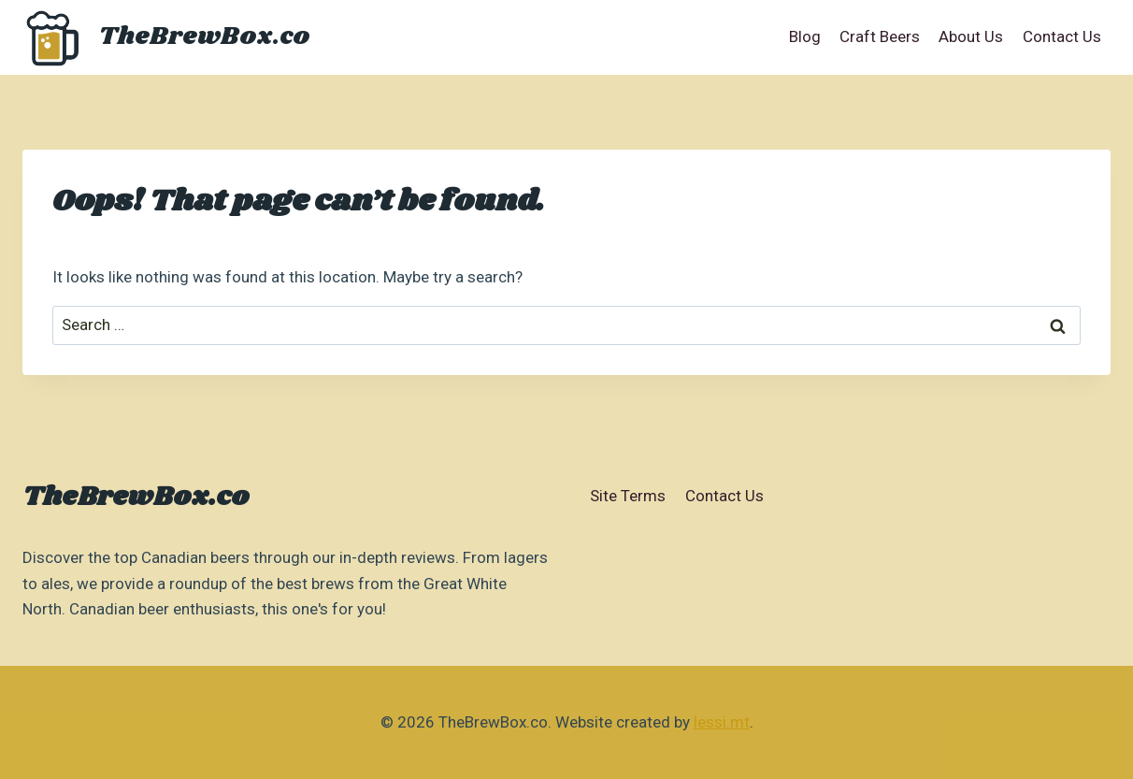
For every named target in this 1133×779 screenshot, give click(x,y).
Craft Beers (879, 36)
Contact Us (1062, 36)
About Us (971, 36)
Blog (805, 36)
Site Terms (628, 495)
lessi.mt (722, 722)
